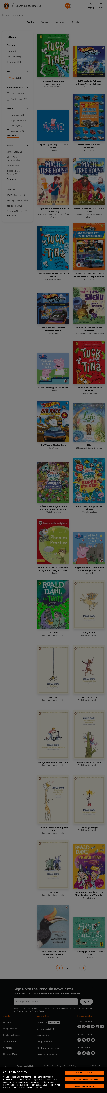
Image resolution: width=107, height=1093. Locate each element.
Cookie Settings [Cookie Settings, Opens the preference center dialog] (84, 1072)
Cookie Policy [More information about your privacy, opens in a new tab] (38, 1087)
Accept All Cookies (84, 1086)
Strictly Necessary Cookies (84, 1079)
